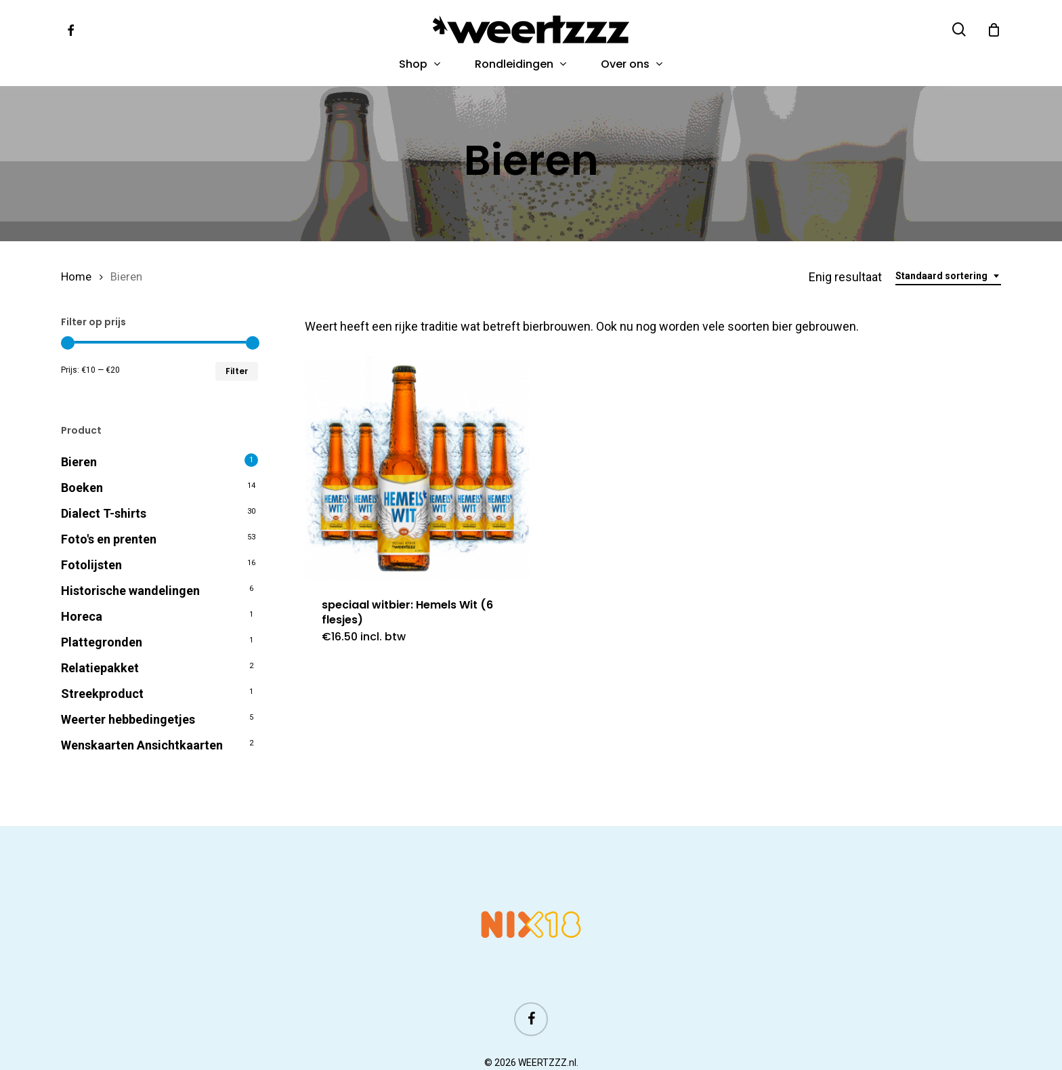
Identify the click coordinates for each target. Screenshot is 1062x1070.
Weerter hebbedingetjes (128, 719)
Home (76, 276)
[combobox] (948, 275)
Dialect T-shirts (103, 513)
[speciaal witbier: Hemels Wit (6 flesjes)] (417, 467)
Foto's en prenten (108, 538)
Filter (237, 370)
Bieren (79, 461)
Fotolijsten (91, 564)
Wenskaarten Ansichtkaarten (142, 744)
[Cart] (993, 29)
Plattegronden (101, 641)
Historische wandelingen (130, 590)
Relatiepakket (100, 667)
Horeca (81, 616)
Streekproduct (102, 693)
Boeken (82, 487)
